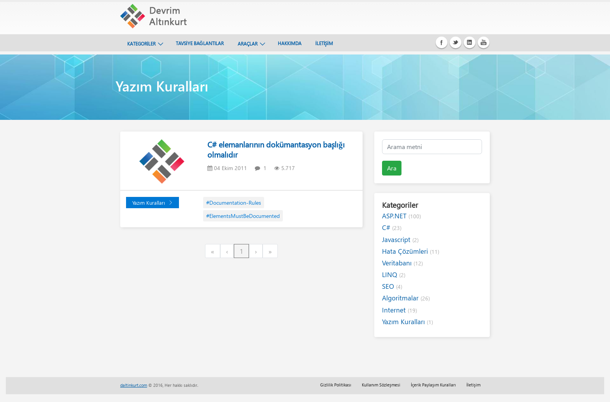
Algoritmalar (406, 298)
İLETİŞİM (324, 43)
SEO (392, 286)
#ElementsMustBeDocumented (243, 215)
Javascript (400, 239)
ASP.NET (401, 215)
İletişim (473, 385)
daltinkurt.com (133, 385)
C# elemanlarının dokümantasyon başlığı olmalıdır (275, 149)
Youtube (483, 42)
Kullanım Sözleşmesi (381, 385)
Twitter (455, 42)
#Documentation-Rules (233, 202)
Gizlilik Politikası (335, 385)
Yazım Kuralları (152, 202)
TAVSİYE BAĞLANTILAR (200, 43)
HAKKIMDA (289, 43)
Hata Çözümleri (410, 251)
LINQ (393, 274)
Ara (391, 168)
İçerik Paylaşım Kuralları (433, 385)
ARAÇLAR (248, 43)
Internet (399, 310)
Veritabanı (402, 263)
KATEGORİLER (141, 43)
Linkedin (469, 42)
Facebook (441, 42)
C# (391, 227)
